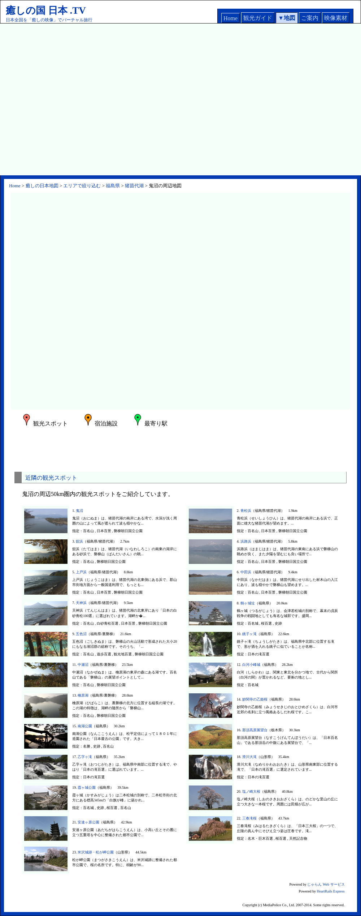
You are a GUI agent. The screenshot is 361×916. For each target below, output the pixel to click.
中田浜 (245, 572)
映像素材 (335, 18)
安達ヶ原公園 (88, 822)
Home (230, 18)
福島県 (113, 185)
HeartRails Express (331, 891)
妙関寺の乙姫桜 (255, 699)
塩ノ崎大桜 (251, 791)
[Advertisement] (72, 99)
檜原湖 (83, 695)
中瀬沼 (83, 665)
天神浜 (81, 603)
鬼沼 (79, 511)
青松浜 (245, 511)
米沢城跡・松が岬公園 (96, 852)
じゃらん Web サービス (325, 884)
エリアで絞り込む (82, 185)
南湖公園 (85, 726)
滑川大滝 (249, 757)
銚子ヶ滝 (249, 634)
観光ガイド (257, 18)
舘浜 (79, 541)
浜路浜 (245, 541)
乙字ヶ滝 (85, 757)
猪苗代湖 (134, 185)
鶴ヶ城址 (247, 603)
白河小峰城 (251, 665)
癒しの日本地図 (42, 185)
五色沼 (81, 634)
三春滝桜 (249, 818)
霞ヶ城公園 (87, 787)
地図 (289, 18)
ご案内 (309, 18)
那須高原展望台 (255, 730)
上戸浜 (81, 572)
